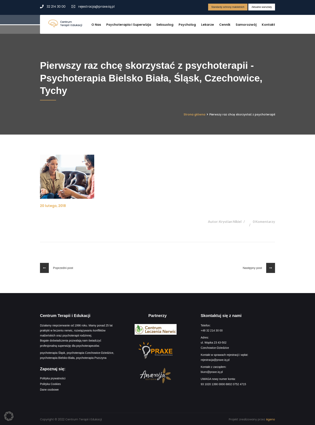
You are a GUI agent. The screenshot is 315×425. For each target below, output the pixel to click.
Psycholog (187, 24)
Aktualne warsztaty (262, 7)
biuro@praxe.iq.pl (212, 371)
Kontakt (268, 24)
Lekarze (207, 24)
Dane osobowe (49, 388)
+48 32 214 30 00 (212, 329)
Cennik (224, 24)
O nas (96, 24)
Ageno (270, 419)
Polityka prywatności (52, 377)
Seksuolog (164, 24)
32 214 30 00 (52, 6)
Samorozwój (246, 24)
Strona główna (194, 113)
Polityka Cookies (50, 383)
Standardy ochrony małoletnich (227, 7)
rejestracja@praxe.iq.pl (93, 6)
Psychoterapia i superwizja (128, 24)
